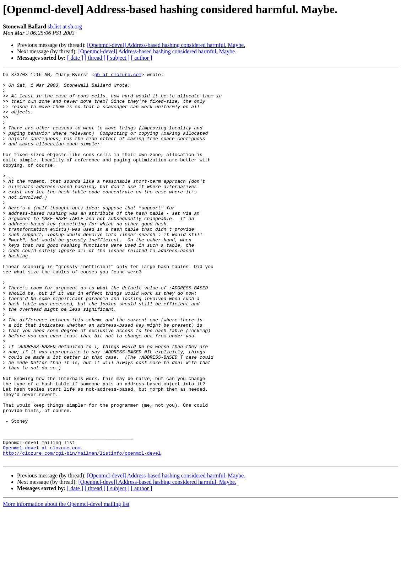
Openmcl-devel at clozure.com (41, 523)
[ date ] (75, 58)
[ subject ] (118, 58)
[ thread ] (95, 58)
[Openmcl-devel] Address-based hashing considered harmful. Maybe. (166, 45)
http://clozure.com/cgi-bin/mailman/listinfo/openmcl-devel (82, 529)
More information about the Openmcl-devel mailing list (66, 582)
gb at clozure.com (117, 75)
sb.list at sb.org (65, 26)
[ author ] (141, 58)
